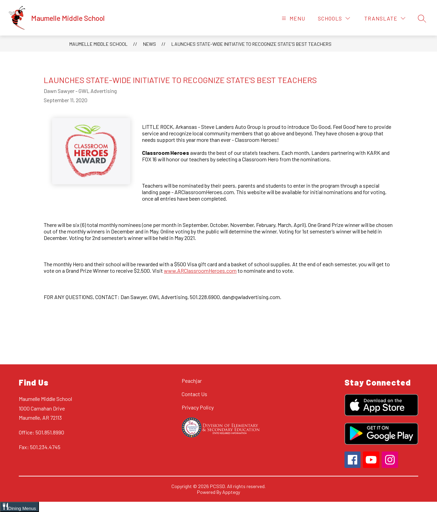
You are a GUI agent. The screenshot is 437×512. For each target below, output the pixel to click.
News (149, 44)
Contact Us (194, 394)
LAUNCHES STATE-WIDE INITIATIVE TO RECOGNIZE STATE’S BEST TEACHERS (251, 44)
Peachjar (192, 380)
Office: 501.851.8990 (41, 432)
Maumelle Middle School (98, 44)
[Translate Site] (385, 18)
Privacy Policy (198, 407)
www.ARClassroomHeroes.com (200, 270)
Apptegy (231, 492)
